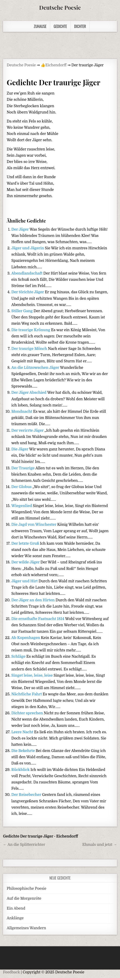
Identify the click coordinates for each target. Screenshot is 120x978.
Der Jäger (20, 229)
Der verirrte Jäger (27, 430)
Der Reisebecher (26, 795)
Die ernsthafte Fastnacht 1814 (38, 619)
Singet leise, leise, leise (32, 675)
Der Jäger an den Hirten (33, 600)
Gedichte (60, 26)
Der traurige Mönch (29, 349)
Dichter (80, 26)
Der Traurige (23, 468)
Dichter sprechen (27, 713)
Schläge (18, 656)
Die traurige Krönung (31, 330)
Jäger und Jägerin (28, 248)
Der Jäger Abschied (29, 393)
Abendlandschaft (27, 273)
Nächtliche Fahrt (27, 694)
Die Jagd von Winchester (34, 525)
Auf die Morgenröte (24, 898)
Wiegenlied (22, 506)
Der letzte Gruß (25, 543)
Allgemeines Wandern (26, 928)
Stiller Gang (22, 311)
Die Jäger (20, 449)
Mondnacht (22, 412)
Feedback (11, 972)
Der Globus (22, 487)
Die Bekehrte (23, 751)
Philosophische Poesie (26, 888)
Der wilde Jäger (25, 562)
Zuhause (40, 26)
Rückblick (21, 770)
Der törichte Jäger (28, 292)
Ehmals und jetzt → (99, 845)
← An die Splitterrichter (24, 845)
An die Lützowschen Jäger (35, 368)
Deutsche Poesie (60, 7)
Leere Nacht (22, 732)
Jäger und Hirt (25, 581)
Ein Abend (16, 908)
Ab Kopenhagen (26, 638)
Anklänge (15, 918)
